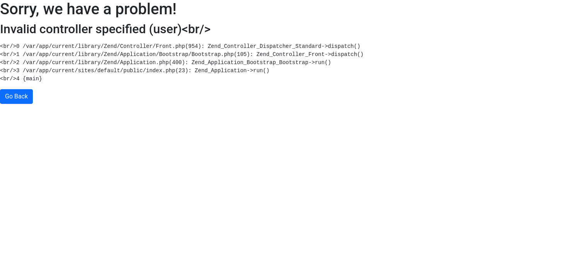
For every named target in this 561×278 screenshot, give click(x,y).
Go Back (16, 96)
